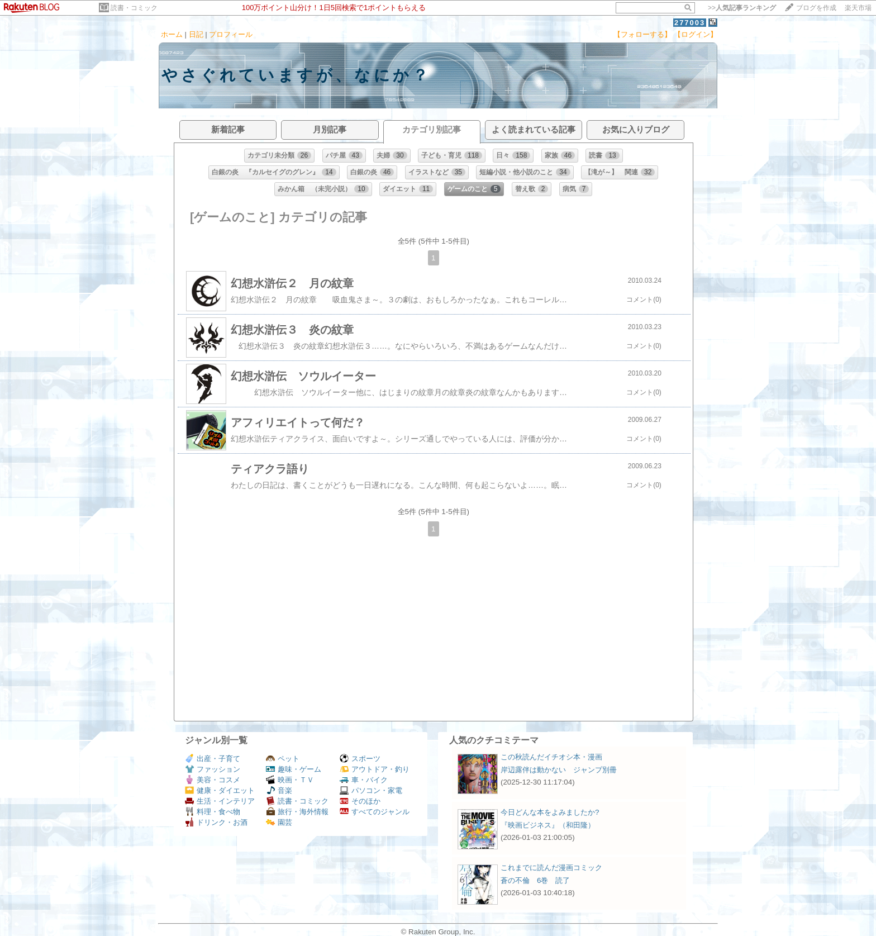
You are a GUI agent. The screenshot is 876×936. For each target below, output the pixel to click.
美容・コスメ (212, 780)
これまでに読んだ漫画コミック (551, 867)
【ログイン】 (695, 34)
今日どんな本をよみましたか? (550, 812)
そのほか (360, 801)
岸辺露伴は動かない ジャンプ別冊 (559, 770)
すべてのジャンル (375, 811)
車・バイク (364, 780)
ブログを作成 (816, 8)
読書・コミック (134, 8)
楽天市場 (858, 8)
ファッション (212, 769)
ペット (282, 758)
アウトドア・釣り (375, 769)
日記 (196, 34)
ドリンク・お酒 (216, 822)
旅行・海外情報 (297, 811)
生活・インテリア (220, 801)
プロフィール (231, 34)
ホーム (172, 34)
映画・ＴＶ (290, 780)
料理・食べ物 (212, 811)
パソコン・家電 (371, 790)
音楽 (279, 790)
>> (742, 8)
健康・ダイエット (220, 790)
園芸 (279, 822)
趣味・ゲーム (293, 769)
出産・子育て (212, 758)
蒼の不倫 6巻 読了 (535, 880)
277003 (689, 22)
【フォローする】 (642, 34)
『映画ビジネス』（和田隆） (548, 825)
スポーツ (360, 758)
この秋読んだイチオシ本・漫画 (551, 757)
